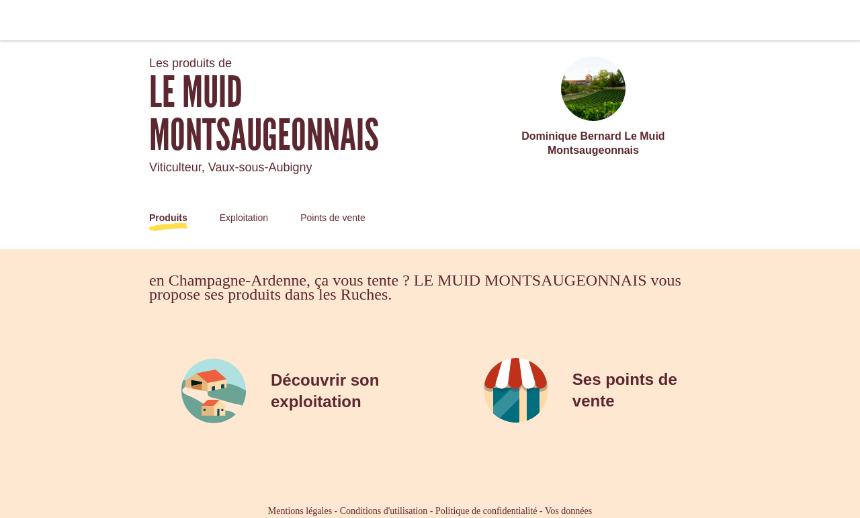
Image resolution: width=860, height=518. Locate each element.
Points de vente (333, 217)
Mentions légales (300, 511)
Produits (168, 217)
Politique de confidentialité (486, 511)
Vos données (568, 511)
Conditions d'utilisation (383, 511)
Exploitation (244, 217)
